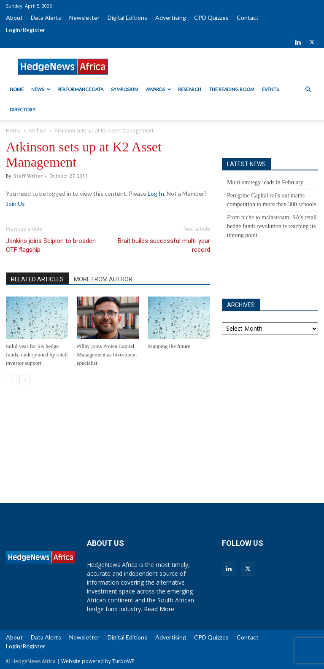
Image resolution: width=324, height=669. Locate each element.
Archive (37, 130)
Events (270, 89)
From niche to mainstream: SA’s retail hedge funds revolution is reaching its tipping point (272, 226)
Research (189, 89)
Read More (159, 609)
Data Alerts (46, 17)
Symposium (124, 89)
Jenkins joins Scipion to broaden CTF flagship (51, 245)
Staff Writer (28, 176)
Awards (158, 89)
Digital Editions (127, 17)
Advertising (170, 17)
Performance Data (80, 89)
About (14, 17)
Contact (248, 17)
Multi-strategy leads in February (265, 182)
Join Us (15, 203)
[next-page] (24, 380)
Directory (22, 109)
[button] (308, 90)
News (41, 89)
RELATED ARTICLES (37, 279)
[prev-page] (11, 380)
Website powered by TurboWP (98, 661)
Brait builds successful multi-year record (164, 245)
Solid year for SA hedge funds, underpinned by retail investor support (37, 354)
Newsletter (84, 17)
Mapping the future (169, 346)
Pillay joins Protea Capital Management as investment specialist (107, 354)
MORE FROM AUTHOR (103, 279)
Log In (156, 193)
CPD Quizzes (211, 17)
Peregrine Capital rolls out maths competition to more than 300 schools (271, 200)
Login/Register (25, 29)
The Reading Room (231, 89)
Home (17, 89)
